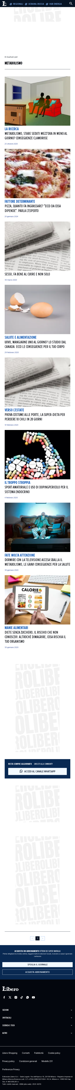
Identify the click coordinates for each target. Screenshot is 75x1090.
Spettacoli (6, 1018)
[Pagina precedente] (32, 938)
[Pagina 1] (37, 938)
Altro (4, 1033)
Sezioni (5, 1010)
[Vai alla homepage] (4, 3)
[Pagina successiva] (43, 938)
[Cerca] (71, 3)
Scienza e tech (8, 1025)
